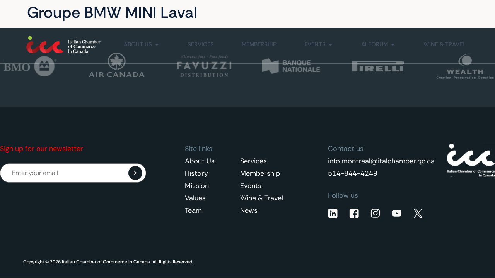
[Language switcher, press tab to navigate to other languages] (452, 13)
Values (195, 198)
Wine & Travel (261, 198)
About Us (200, 161)
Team (193, 210)
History (196, 173)
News (249, 210)
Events (250, 185)
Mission (197, 185)
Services (253, 161)
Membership (260, 173)
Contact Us (402, 13)
